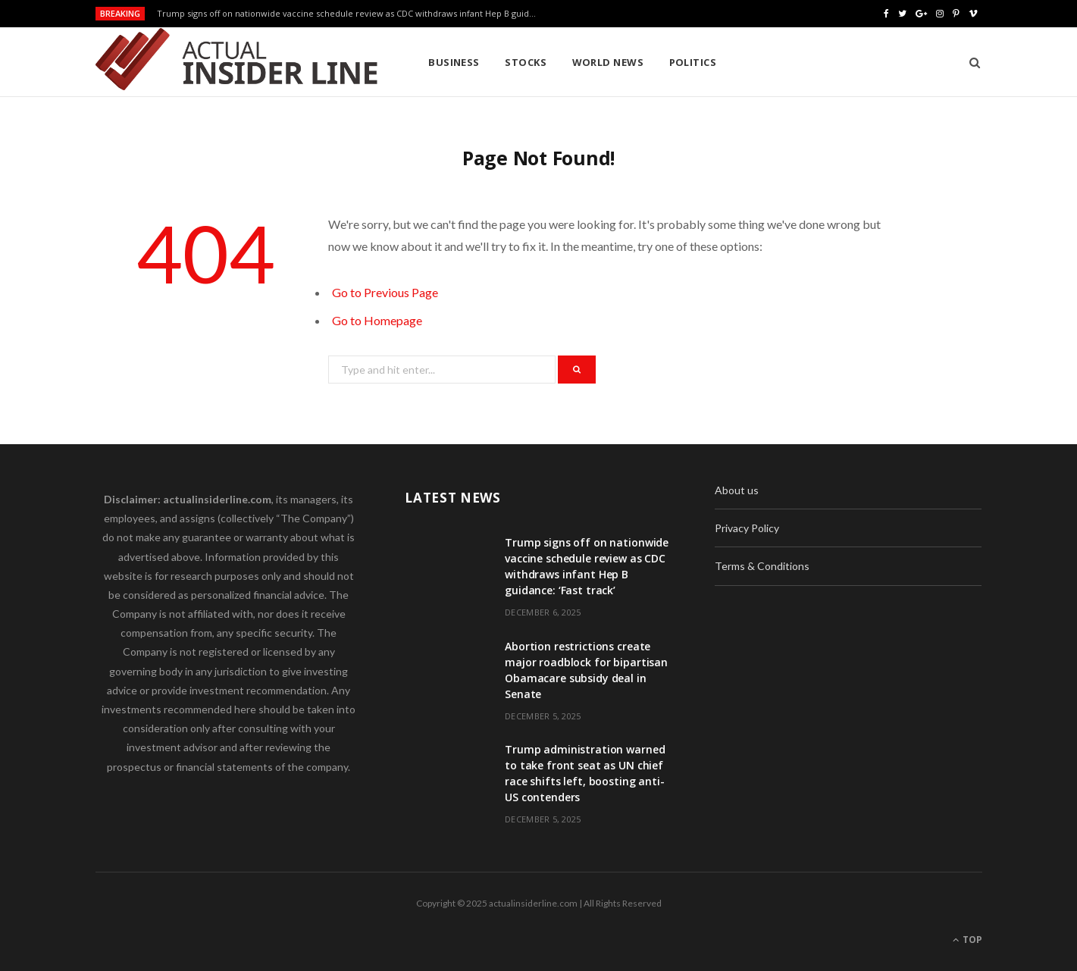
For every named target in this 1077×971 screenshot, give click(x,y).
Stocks (525, 62)
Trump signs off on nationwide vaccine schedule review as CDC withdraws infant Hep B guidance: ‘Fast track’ (350, 13)
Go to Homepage (377, 320)
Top (967, 939)
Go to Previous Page (385, 292)
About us (737, 490)
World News (608, 62)
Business (454, 62)
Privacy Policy (747, 528)
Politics (693, 62)
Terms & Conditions (762, 565)
